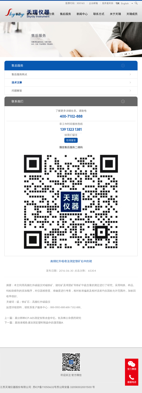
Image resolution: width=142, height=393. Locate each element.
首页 (18, 14)
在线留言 (71, 140)
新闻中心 (82, 14)
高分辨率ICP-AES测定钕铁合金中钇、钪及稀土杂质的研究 (48, 318)
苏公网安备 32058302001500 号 (76, 387)
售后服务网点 (19, 74)
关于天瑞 (115, 14)
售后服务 (65, 14)
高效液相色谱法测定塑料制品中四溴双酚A (39, 322)
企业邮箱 (93, 3)
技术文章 (17, 82)
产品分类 (48, 14)
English (125, 3)
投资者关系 (107, 3)
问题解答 (17, 90)
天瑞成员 (132, 14)
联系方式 (98, 14)
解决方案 (32, 14)
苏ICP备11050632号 (45, 387)
